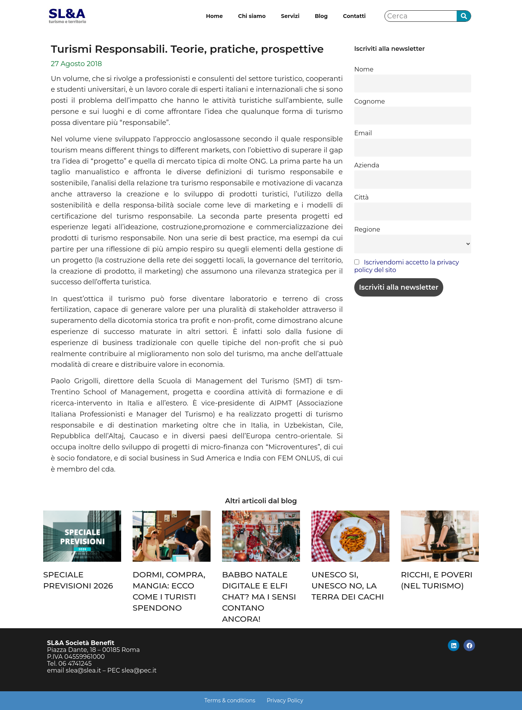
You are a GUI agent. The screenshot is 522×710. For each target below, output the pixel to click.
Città (361, 197)
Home (214, 16)
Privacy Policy (285, 700)
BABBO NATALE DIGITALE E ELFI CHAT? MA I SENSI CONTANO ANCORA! (259, 596)
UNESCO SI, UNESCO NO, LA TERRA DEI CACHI (347, 585)
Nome (363, 69)
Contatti (354, 16)
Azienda (366, 165)
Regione (367, 229)
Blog (321, 16)
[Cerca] (464, 16)
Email (363, 133)
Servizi (290, 16)
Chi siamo (252, 16)
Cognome (369, 101)
